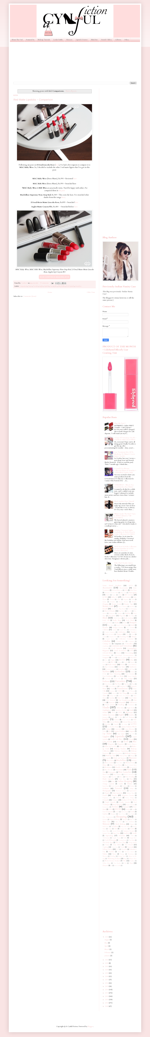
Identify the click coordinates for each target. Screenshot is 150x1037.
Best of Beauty (110, 611)
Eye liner (121, 667)
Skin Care (106, 821)
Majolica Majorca (132, 744)
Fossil (112, 689)
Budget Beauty (118, 628)
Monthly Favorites (121, 767)
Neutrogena (112, 772)
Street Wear (106, 831)
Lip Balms (107, 733)
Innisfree (131, 715)
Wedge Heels (122, 856)
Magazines (120, 744)
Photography (107, 791)
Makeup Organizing (121, 751)
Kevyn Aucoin (126, 720)
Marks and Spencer (119, 758)
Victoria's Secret (129, 852)
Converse (105, 648)
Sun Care (116, 833)
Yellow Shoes (106, 863)
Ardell (107, 595)
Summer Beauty (128, 831)
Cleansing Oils (124, 637)
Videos (105, 854)
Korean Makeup (114, 722)
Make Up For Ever (111, 746)
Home (50, 292)
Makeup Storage (131, 753)
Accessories (107, 587)
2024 (107, 937)
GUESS (119, 691)
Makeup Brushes (120, 749)
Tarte (125, 838)
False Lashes (128, 678)
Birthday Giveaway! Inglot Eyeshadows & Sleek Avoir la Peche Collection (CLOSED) (124, 532)
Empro (119, 662)
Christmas (119, 634)
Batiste (104, 602)
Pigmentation (133, 791)
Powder (114, 795)
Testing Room (122, 840)
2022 (107, 963)
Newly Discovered (129, 774)
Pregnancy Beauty (128, 795)
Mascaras (133, 758)
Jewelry (106, 719)
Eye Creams (109, 667)
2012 (107, 996)
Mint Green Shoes (116, 765)
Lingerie (132, 731)
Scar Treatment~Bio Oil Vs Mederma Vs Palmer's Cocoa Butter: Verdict (124, 454)
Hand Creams (110, 705)
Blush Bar (94, 40)
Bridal (132, 625)
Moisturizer (108, 767)
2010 (107, 1003)
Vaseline (111, 852)
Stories (132, 829)
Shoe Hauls (131, 814)
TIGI (132, 836)
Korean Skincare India (129, 722)
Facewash (107, 679)
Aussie (114, 595)
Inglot (41, 286)
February (108, 952)
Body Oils (106, 620)
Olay (113, 782)
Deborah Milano (108, 653)
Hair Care (121, 698)
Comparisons (23, 286)
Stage (109, 829)
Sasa (133, 809)
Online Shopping (124, 781)
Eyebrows (133, 667)
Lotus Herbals (107, 742)
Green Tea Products (124, 696)
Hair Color (133, 698)
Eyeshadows (119, 671)
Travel (122, 847)
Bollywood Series (107, 623)
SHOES (118, 809)
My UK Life (109, 770)
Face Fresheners (108, 676)
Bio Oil (129, 611)
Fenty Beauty (108, 684)
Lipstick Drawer (82, 40)
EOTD (122, 659)
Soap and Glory (125, 826)
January (107, 956)
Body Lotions (128, 618)
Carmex (114, 630)
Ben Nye (132, 606)
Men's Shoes (119, 763)
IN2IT (120, 713)
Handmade (131, 705)
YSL (124, 861)
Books (117, 623)
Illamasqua (129, 712)
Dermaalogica (106, 655)
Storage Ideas (123, 829)
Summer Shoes (107, 833)
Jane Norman (129, 717)
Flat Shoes (118, 684)
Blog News (112, 616)
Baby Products (126, 597)
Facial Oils (117, 679)
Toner (107, 845)
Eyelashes (121, 669)
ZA (125, 863)
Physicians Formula (121, 791)
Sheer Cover (121, 814)
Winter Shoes (133, 858)
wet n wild (117, 865)
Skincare (69, 40)
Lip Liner (121, 734)
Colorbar (106, 641)
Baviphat (112, 602)
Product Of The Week (129, 800)
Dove (106, 660)
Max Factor (110, 761)
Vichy (119, 852)
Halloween (133, 703)
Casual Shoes (122, 630)
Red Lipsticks (70, 286)
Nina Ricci (114, 777)
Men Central (109, 763)
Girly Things (123, 693)
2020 (107, 970)
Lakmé (108, 729)
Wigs (125, 858)
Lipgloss (106, 736)
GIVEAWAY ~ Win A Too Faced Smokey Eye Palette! (124, 486)
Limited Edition (119, 731)
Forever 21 (123, 686)
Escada (126, 662)
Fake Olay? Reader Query (123, 563)
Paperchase (105, 786)
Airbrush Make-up (117, 590)
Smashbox (115, 827)
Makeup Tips (110, 755)
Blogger (90, 1026)
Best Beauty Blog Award (118, 609)
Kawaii (116, 720)
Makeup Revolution (116, 753)
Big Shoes (121, 611)
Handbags (121, 705)
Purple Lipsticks (110, 802)
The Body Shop (108, 843)
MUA (119, 742)
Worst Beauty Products (112, 861)
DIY (131, 650)
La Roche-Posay (113, 727)
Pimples (107, 793)
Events (122, 665)
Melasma (134, 760)
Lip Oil (131, 734)
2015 (107, 986)
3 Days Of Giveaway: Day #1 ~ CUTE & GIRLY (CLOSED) (125, 439)
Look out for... (116, 739)
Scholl (117, 812)
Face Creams (129, 674)
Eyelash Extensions (111, 669)
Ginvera (114, 693)
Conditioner (106, 646)
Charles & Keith (109, 634)
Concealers (129, 644)
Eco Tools (105, 662)
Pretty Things (129, 798)
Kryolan (107, 724)
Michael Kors (130, 763)
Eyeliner (106, 671)
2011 (107, 999)
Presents (118, 798)
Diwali (113, 657)
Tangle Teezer (116, 838)
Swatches (78, 286)
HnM (131, 710)
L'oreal (116, 724)
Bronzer (105, 627)
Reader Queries (124, 802)
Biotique (119, 613)
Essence (132, 662)
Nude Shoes (122, 779)
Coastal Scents (110, 639)
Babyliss (111, 599)
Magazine (111, 744)
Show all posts (71, 91)
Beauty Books (116, 604)
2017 (107, 980)
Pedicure (124, 786)
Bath (132, 599)
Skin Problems (129, 822)
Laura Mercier (129, 729)
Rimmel (126, 807)
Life (109, 731)
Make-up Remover (124, 746)
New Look (106, 774)
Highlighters (107, 710)
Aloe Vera (133, 590)
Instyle (112, 717)
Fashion (106, 681)
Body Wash (130, 620)
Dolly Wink (133, 657)
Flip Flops (126, 684)
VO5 (117, 849)
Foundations (122, 688)
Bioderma (111, 613)
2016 (107, 983)
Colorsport (131, 641)
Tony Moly (117, 845)
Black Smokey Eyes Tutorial (124, 501)
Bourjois (133, 622)
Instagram (105, 717)
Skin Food (118, 822)
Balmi (118, 599)
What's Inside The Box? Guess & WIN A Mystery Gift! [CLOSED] (125, 516)
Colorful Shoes (120, 641)
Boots (125, 623)
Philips (131, 788)
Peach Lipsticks (115, 786)
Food (104, 686)
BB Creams (129, 595)
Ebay (132, 660)
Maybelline (62, 286)
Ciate (127, 634)
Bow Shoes (111, 625)
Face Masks (120, 676)
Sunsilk (134, 833)
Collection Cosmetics (126, 639)
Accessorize (124, 588)
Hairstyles (122, 702)
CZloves (118, 40)
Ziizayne (105, 866)
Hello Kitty (120, 708)
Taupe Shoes (133, 838)
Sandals (128, 809)
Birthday (127, 613)
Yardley (132, 861)
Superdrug (109, 835)
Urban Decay (107, 849)
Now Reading (129, 777)
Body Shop (117, 620)
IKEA (113, 712)
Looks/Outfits (58, 40)
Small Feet (106, 826)
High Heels (130, 708)
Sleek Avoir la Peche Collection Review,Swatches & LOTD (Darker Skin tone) (125, 548)
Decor (118, 653)
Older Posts (91, 292)
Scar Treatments (108, 812)
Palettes (129, 784)
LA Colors (124, 724)
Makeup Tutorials (44, 40)
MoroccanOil (133, 767)
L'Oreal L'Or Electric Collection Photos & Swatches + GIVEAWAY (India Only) (125, 470)
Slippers (132, 824)
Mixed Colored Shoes (131, 765)
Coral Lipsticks (116, 648)
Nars (104, 772)
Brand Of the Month (122, 625)
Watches (105, 856)
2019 (107, 973)
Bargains (126, 599)
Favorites (36, 286)
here (57, 165)
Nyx (131, 779)
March (107, 949)
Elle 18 (113, 662)
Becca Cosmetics (122, 606)
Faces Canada (132, 676)
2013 (107, 993)
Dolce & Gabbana (122, 657)
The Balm (132, 840)
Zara (131, 863)
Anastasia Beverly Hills (111, 593)
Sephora (105, 814)
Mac (56, 286)
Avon (120, 595)
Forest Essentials (112, 686)
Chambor (133, 632)
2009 (107, 1006)
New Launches (124, 772)
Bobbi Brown (117, 618)
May (106, 943)
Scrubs (132, 812)
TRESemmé (106, 838)
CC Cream (130, 628)
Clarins (104, 637)
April (107, 946)
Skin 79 (132, 819)
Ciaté (132, 634)
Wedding (112, 856)
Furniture (112, 691)
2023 (107, 960)
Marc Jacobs (107, 758)
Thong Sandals (132, 842)
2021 (107, 966)
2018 (107, 976)
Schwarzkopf (124, 812)
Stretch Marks (116, 831)
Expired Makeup (132, 664)
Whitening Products (113, 859)
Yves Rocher (117, 863)
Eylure (133, 672)
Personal (118, 788)
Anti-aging (133, 592)
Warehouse (131, 854)
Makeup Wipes (123, 756)
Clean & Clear (113, 637)
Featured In (30, 40)
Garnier (105, 693)
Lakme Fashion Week (129, 727)
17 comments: (44, 283)
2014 (107, 989)
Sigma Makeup (115, 819)
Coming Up (107, 644)
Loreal (52, 286)
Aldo (126, 590)
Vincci (114, 854)
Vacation (124, 849)
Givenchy (132, 693)
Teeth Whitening (110, 840)
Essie (104, 664)
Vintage (122, 854)
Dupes (30, 286)
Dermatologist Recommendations (124, 655)
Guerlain (111, 698)
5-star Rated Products (112, 585)
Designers (106, 658)
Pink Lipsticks (117, 793)
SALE (110, 809)
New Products (117, 774)
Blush (105, 618)
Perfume (132, 786)
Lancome (118, 729)
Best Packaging (132, 609)
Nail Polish (119, 770)
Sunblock (127, 833)
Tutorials (130, 847)
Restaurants (106, 807)
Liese (104, 731)
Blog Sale (122, 616)
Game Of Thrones (129, 691)
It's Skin (120, 717)
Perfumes (106, 788)
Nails (129, 769)
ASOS (131, 586)
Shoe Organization (108, 817)
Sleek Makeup (120, 824)
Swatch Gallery (106, 40)
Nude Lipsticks (108, 779)
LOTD (134, 724)
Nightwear (106, 777)
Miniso (105, 765)
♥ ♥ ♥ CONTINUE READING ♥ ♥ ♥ (54, 277)
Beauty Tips (128, 604)
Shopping (121, 816)
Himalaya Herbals (121, 710)
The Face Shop (121, 843)
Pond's (105, 795)
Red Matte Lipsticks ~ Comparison (33, 99)
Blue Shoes (131, 616)
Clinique (134, 637)
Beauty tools (108, 606)
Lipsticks (46, 286)
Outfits (120, 784)
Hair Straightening (124, 700)
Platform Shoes (130, 793)
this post (62, 190)
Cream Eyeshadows (120, 651)
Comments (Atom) (29, 296)
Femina (135, 681)
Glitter (105, 696)
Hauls (106, 707)
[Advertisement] (75, 61)
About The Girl (17, 40)
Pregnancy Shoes (107, 798)
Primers (115, 800)
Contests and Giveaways (121, 646)
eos (111, 865)
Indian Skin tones (109, 715)
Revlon (115, 806)
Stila (115, 829)
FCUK (104, 674)
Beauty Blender (123, 602)
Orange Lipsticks (108, 784)
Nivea (121, 777)
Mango (132, 756)
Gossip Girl (113, 696)
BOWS (105, 597)
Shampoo (113, 814)
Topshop (105, 847)
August (107, 940)
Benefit (105, 609)
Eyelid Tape (131, 669)
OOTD (105, 781)
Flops (133, 684)
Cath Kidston (133, 630)
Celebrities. (122, 632)
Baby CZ (114, 597)
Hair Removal (110, 700)
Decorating (129, 653)
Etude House (112, 664)
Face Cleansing (115, 674)
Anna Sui (123, 593)
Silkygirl (124, 819)
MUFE (126, 742)
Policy (127, 40)
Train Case (115, 847)
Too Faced (129, 845)
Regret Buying (130, 804)
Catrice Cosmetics (110, 632)
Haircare (112, 702)
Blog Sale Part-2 (119, 423)
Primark (105, 800)
